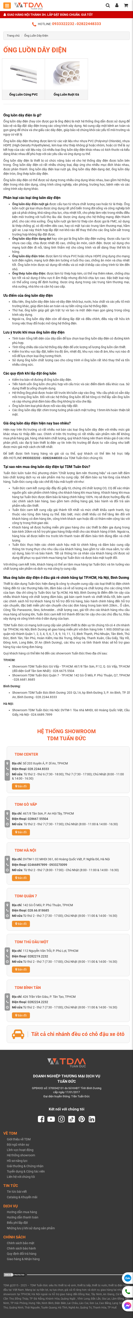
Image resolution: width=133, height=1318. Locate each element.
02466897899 (37, 864)
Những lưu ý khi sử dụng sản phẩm (31, 1228)
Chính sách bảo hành (21, 1248)
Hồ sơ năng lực (17, 1161)
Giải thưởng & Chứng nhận (25, 1166)
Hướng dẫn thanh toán (22, 1217)
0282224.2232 (38, 1002)
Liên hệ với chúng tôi (21, 1177)
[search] (107, 6)
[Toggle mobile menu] (7, 5)
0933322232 (63, 24)
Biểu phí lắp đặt (17, 1222)
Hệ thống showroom (21, 1155)
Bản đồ (21, 786)
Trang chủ (13, 35)
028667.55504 (38, 819)
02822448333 (89, 24)
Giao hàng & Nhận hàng (23, 1259)
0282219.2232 (38, 956)
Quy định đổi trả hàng (21, 1253)
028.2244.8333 (38, 769)
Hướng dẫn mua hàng (22, 1212)
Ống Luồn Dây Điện (36, 35)
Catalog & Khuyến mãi (22, 1197)
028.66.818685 (38, 910)
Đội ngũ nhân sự (18, 1144)
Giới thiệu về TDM (19, 1139)
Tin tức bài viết (17, 1192)
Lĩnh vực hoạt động (20, 1150)
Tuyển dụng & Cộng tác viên (26, 1171)
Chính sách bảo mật (20, 1243)
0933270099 (58, 864)
